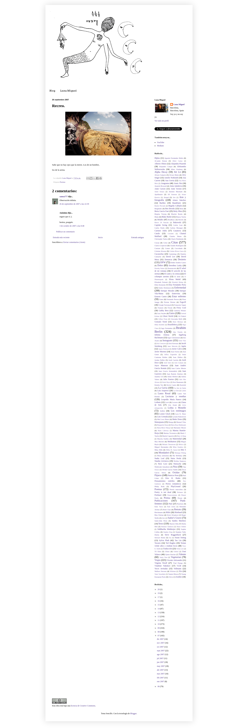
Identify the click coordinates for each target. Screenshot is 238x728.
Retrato (177, 509)
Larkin (184, 391)
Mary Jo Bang (181, 436)
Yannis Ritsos (173, 574)
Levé (167, 402)
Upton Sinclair (170, 554)
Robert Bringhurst (173, 515)
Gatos (172, 313)
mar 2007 (161, 674)
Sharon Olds (173, 524)
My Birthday (177, 456)
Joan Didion (178, 357)
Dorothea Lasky (175, 265)
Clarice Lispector (161, 246)
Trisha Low (180, 549)
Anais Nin (178, 183)
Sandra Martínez (179, 521)
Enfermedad (180, 287)
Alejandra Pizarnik (178, 164)
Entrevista (176, 293)
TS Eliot (158, 551)
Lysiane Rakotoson (179, 417)
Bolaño (160, 219)
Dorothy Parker (160, 268)
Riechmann (159, 512)
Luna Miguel (68, 90)
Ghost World (168, 316)
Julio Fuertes (168, 379)
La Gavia (162, 387)
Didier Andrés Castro (178, 263)
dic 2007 (160, 639)
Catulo (157, 233)
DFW (163, 262)
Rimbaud (178, 512)
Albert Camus (177, 161)
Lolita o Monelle (177, 407)
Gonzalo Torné (161, 322)
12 (159, 616)
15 (159, 605)
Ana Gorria (169, 180)
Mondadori (164, 452)
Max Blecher (159, 442)
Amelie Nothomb (171, 178)
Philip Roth (159, 486)
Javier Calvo (177, 349)
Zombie (179, 577)
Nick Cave (162, 464)
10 (159, 624)
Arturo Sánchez (179, 200)
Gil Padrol (182, 316)
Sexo (160, 523)
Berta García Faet (162, 211)
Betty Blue (177, 211)
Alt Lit (177, 172)
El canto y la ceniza (172, 274)
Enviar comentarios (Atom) (74, 242)
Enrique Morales (168, 291)
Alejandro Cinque (165, 166)
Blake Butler (167, 217)
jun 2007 (160, 662)
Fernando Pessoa (173, 299)
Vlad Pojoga (178, 563)
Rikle (168, 512)
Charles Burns (175, 236)
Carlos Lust (177, 225)
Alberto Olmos (160, 164)
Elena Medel (175, 279)
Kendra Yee (159, 385)
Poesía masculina (176, 489)
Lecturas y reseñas (175, 396)
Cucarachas (159, 254)
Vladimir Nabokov (162, 566)
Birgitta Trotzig (160, 214)
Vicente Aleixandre (174, 560)
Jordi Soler (167, 363)
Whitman (173, 571)
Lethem (158, 402)
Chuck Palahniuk (177, 239)
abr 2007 (160, 670)
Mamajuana (159, 422)
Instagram (167, 340)
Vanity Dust (163, 557)
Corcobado (178, 248)
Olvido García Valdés (170, 470)
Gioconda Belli (176, 319)
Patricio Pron (173, 475)
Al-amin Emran (161, 161)
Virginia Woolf (161, 563)
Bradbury (171, 220)
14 (159, 609)
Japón (183, 346)
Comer (167, 248)
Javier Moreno (160, 351)
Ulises (167, 551)
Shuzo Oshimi (181, 527)
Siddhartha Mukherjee (166, 529)
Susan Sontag (180, 537)
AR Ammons (172, 194)
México (181, 444)
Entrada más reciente (61, 237)
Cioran (157, 243)
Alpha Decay (161, 172)
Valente (182, 554)
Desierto (182, 259)
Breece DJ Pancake (162, 222)
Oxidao (176, 472)
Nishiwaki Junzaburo (162, 467)
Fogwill (183, 302)
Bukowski (177, 222)
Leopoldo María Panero (171, 399)
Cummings (173, 254)
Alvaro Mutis (174, 175)
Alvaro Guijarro (160, 175)
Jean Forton (175, 352)
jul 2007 (160, 658)
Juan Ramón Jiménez (175, 374)
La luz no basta (180, 388)
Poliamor (180, 492)
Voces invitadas (161, 568)
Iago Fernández (166, 328)
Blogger (133, 713)
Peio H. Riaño (172, 478)
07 (159, 635)
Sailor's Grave (174, 517)
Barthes (162, 203)
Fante (161, 299)
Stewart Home (160, 538)
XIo (180, 571)
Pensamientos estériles (165, 481)
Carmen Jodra (161, 231)
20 (159, 589)
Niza (175, 466)
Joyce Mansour (161, 365)
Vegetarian (176, 557)
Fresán (170, 308)
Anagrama (165, 183)
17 (159, 597)
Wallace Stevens (160, 571)
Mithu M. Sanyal (172, 450)
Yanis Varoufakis (160, 574)
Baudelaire (176, 203)
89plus (157, 158)
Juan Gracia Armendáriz (168, 371)
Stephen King (167, 532)
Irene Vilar (182, 341)
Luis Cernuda (162, 416)
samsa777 (64, 196)
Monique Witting (180, 453)
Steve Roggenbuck (173, 535)
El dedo (177, 277)
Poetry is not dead (163, 492)
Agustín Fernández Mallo (173, 158)
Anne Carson (160, 189)
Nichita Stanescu (180, 461)
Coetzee (157, 248)
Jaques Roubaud (164, 349)
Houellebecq (173, 324)
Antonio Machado (176, 192)
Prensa (167, 497)
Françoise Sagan (180, 305)
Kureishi (183, 385)
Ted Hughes (171, 543)
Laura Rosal (164, 393)
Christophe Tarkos (161, 239)
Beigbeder (158, 209)
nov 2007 (161, 643)
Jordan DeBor (160, 360)
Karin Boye (166, 382)
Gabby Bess (164, 310)
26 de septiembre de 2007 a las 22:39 (74, 204)
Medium (160, 146)
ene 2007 (161, 681)
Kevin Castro (171, 385)
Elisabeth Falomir (161, 282)
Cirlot (165, 243)
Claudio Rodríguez (176, 246)
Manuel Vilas (181, 422)
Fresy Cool (181, 308)
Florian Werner (170, 302)
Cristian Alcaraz (160, 251)
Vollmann (177, 568)
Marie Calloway (163, 430)
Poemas (62, 182)
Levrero (175, 402)
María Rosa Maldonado (178, 425)
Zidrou (171, 577)
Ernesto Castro (161, 296)
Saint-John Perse (161, 521)
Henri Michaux (178, 322)
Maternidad (177, 439)
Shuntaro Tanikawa (167, 527)
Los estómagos (178, 410)
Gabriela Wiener (180, 311)
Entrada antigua (137, 237)
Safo (163, 518)
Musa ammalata (163, 456)
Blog (52, 90)
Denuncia (168, 259)
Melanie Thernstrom (169, 444)
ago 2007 (161, 654)
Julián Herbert (172, 377)
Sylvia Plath (164, 540)
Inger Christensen (173, 338)
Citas (174, 242)
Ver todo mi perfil (162, 121)
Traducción (167, 548)
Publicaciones (161, 500)
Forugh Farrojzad (165, 305)
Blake (157, 217)
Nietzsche (177, 464)
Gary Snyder (161, 313)
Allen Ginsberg (177, 169)
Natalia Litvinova (162, 461)
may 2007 (161, 666)
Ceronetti (171, 233)
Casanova (177, 231)
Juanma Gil (159, 377)
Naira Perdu (176, 458)
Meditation (171, 441)
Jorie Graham (178, 363)
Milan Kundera (178, 447)
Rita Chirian (159, 515)
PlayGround (175, 486)
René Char (167, 510)
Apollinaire (159, 194)
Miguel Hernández (162, 447)
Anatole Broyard (160, 186)
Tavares (158, 543)
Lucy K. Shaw (180, 414)
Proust (180, 498)
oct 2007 (160, 647)
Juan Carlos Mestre (178, 368)
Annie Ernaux (159, 192)
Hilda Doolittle (159, 325)
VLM (179, 566)
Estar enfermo (179, 296)
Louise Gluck (164, 414)
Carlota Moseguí (176, 228)
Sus (170, 538)
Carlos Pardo (160, 228)
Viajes (157, 560)
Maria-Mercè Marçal (164, 428)
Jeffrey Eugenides (170, 354)
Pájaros (158, 475)
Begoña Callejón (175, 206)
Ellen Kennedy (160, 285)
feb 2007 (160, 678)
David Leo (170, 256)
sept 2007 (161, 650)
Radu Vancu (159, 507)
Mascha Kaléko (163, 439)
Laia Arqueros (163, 390)
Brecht (180, 220)
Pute (170, 504)
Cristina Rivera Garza (176, 251)
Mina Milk (158, 450)
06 (159, 686)
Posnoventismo (172, 495)
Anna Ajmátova (176, 186)
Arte (174, 197)
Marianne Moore (180, 428)
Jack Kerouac (173, 343)
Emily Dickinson (165, 288)
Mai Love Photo (163, 419)
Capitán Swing (161, 225)
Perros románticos (173, 484)
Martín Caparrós (168, 436)
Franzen (160, 308)
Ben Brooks (170, 208)
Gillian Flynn (162, 319)
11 (159, 620)
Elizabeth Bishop (177, 282)
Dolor (160, 265)
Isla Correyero (161, 343)
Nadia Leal (159, 458)
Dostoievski (172, 268)
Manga (170, 422)
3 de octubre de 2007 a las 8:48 (72, 226)
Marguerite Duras (162, 425)
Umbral (176, 551)
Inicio (100, 237)
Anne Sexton (176, 189)
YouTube (160, 142)
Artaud (166, 197)
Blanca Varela (181, 217)
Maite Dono (177, 419)
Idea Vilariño (178, 332)
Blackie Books (177, 214)
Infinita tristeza (162, 335)
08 (159, 632)
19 (159, 593)
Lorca (162, 411)
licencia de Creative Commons (83, 706)
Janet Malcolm (173, 346)
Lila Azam (172, 405)
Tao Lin (178, 540)
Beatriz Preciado (160, 206)
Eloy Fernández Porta (177, 285)
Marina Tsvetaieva (170, 433)
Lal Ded (176, 391)
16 (159, 601)
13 (159, 612)
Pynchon (180, 504)
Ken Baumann (178, 382)
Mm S (183, 450)
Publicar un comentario (65, 232)
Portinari (158, 495)
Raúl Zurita (171, 507)
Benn (181, 209)
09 (159, 628)
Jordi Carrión (173, 360)
